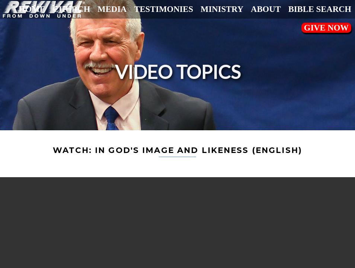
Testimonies (163, 9)
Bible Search (319, 9)
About (266, 9)
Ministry (222, 9)
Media (112, 9)
